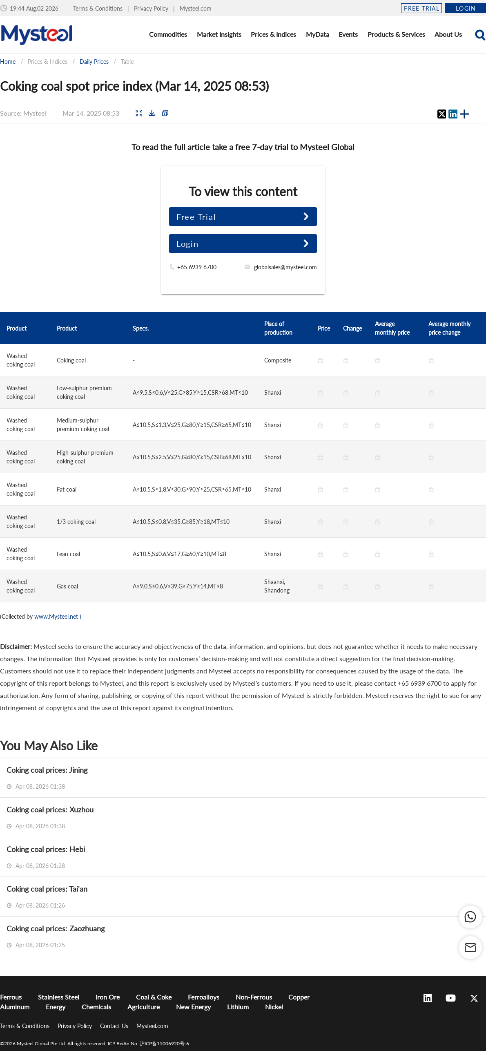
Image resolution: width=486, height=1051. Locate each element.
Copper (299, 997)
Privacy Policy (152, 8)
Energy (55, 1007)
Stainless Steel (58, 997)
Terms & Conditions (98, 8)
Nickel (274, 1007)
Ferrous (11, 997)
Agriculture (143, 1007)
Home (8, 61)
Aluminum (14, 1007)
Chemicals (96, 1007)
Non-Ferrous (254, 997)
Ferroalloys (203, 997)
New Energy (193, 1007)
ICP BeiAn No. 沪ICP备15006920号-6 (148, 1043)
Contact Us (115, 1025)
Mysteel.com (196, 8)
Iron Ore (108, 997)
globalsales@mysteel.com (285, 267)
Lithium (238, 1007)
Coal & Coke (154, 997)
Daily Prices (94, 61)
